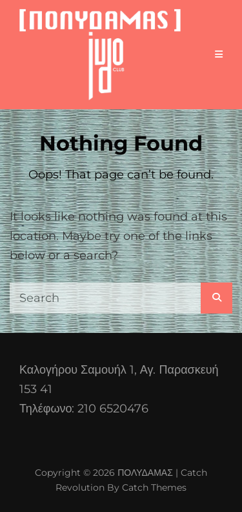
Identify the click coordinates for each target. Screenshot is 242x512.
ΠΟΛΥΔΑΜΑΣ (145, 472)
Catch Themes (154, 487)
